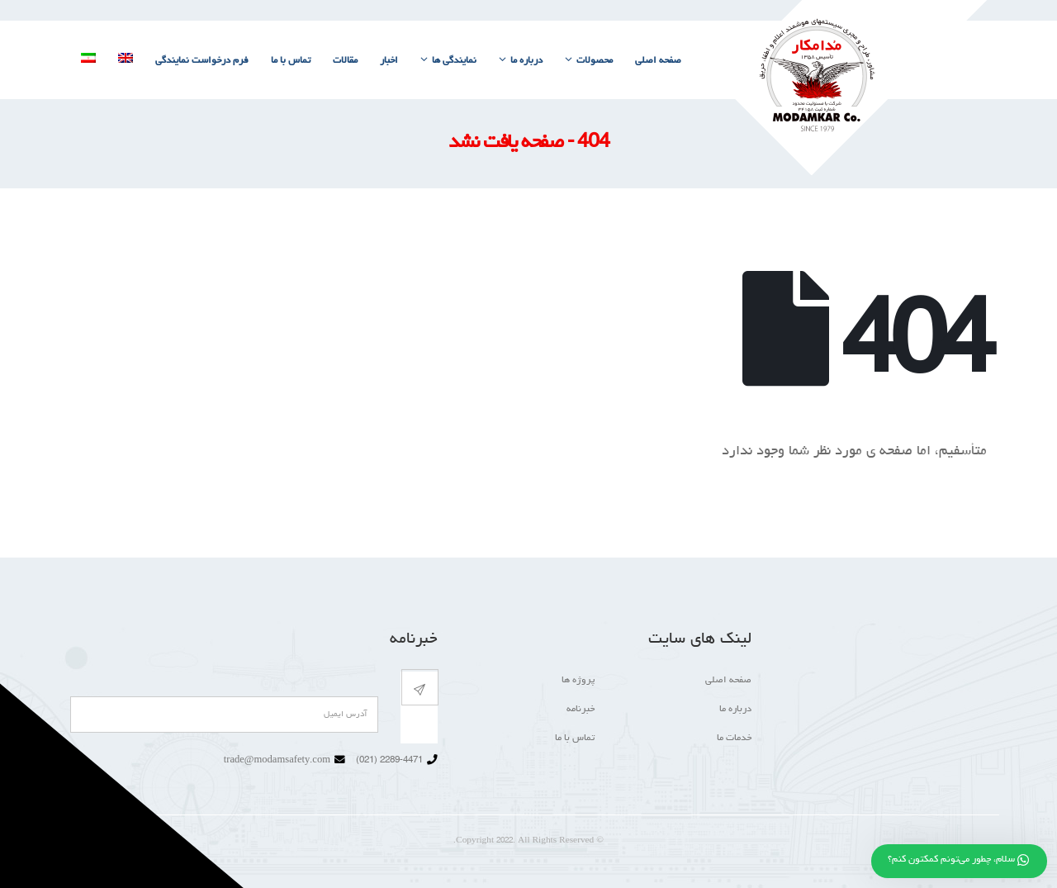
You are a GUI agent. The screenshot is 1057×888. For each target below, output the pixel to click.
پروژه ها (578, 680)
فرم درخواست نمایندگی (202, 61)
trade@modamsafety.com (277, 761)
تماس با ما (290, 61)
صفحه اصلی (658, 61)
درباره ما (526, 61)
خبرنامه (580, 709)
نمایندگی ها (454, 61)
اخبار (389, 61)
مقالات (345, 61)
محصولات (594, 61)
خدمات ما (734, 738)
